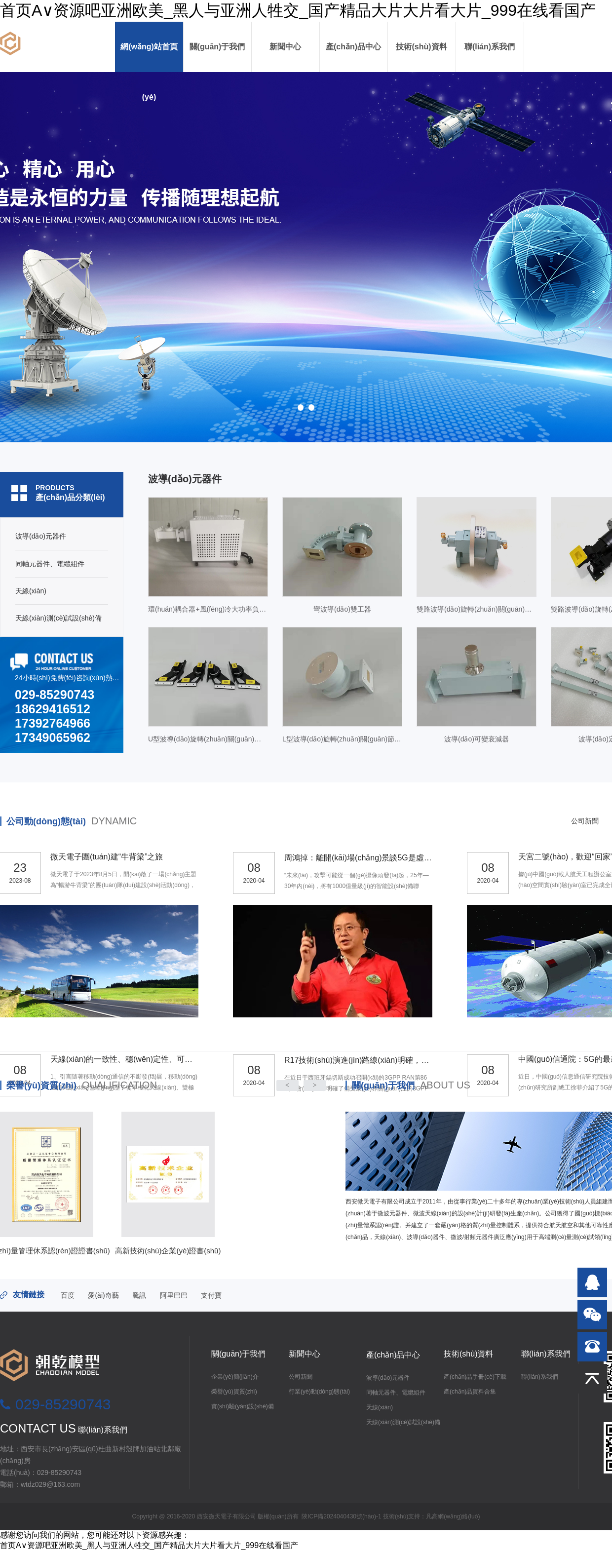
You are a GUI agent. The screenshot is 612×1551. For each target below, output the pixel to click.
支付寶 (211, 1295)
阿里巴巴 (174, 1295)
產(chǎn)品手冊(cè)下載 (475, 1376)
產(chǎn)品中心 (353, 46)
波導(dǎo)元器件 (388, 1377)
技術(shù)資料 (421, 46)
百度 (68, 1295)
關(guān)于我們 (217, 46)
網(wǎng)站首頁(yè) (149, 57)
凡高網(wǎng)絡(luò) (453, 1516)
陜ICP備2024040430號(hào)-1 (341, 1516)
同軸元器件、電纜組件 (395, 1392)
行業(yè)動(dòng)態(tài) (319, 1391)
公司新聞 (300, 1376)
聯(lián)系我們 (489, 46)
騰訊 (139, 1295)
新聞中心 (285, 46)
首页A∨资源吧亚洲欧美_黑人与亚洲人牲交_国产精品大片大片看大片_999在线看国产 (298, 10)
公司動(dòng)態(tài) (71, 821)
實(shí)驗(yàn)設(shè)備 (242, 1406)
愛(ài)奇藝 (103, 1295)
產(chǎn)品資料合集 (470, 1391)
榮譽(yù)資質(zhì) (81, 1085)
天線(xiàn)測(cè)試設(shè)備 (403, 1422)
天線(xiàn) (379, 1407)
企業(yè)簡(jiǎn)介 (235, 1376)
